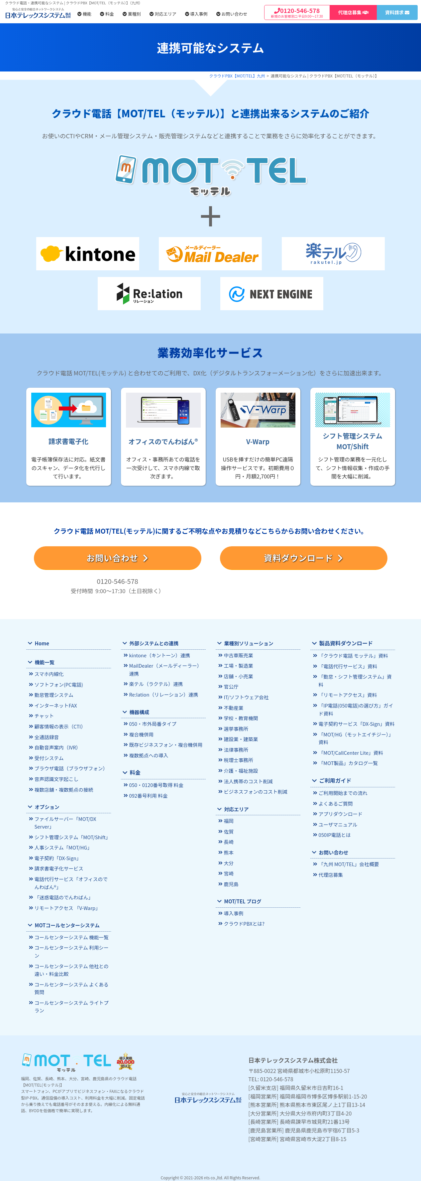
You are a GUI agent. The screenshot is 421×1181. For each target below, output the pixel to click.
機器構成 (139, 711)
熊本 (228, 849)
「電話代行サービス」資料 (347, 665)
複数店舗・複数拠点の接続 (63, 787)
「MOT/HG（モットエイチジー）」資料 (354, 729)
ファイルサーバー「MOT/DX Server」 (64, 820)
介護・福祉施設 (240, 768)
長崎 (228, 839)
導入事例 (196, 14)
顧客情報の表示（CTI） (59, 725)
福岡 (228, 818)
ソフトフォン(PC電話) (58, 684)
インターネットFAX (55, 705)
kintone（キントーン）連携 (158, 655)
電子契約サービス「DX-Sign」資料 (355, 714)
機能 (84, 14)
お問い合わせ (232, 14)
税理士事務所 (238, 758)
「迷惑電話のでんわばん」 (63, 894)
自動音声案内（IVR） (57, 746)
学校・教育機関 (240, 717)
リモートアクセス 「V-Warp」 (66, 904)
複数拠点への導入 (148, 753)
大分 (228, 859)
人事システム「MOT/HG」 (62, 845)
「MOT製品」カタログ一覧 (347, 753)
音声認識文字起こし (55, 777)
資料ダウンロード (303, 558)
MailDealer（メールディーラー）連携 (167, 669)
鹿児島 (231, 880)
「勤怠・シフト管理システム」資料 (356, 676)
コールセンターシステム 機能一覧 (70, 933)
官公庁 (231, 686)
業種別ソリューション (248, 643)
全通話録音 (46, 735)
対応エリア (163, 14)
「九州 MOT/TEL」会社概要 (347, 853)
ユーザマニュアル (337, 813)
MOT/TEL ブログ (242, 897)
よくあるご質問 (335, 793)
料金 (107, 14)
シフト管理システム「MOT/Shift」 (71, 834)
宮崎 (228, 870)
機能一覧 (44, 662)
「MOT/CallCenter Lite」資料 (349, 742)
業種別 (132, 14)
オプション (47, 804)
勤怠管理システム (53, 694)
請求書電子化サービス (58, 865)
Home (42, 643)
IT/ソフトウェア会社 (245, 696)
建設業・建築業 (240, 737)
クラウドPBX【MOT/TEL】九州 (237, 75)
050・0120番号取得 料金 (155, 783)
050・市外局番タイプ (152, 723)
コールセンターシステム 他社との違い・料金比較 (70, 966)
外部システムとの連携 (153, 643)
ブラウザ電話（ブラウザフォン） (70, 766)
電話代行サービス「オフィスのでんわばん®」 (72, 880)
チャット (43, 715)
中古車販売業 (238, 655)
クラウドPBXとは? (243, 920)
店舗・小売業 (238, 675)
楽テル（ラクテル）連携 (155, 683)
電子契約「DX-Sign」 (57, 855)
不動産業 (233, 706)
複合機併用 (141, 733)
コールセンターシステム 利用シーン (70, 948)
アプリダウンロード (339, 803)
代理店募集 (330, 863)
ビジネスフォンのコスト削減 (255, 789)
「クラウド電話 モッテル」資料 (352, 655)
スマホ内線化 (48, 674)
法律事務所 (236, 747)
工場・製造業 (238, 665)
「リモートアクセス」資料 (346, 686)
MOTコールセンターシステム (66, 921)
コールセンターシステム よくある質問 (70, 984)
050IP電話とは (334, 824)
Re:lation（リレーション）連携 (162, 693)
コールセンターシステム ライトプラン (70, 1001)
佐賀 (228, 829)
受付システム (48, 756)
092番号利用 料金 (147, 793)
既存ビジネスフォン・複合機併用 (165, 743)
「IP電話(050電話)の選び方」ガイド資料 (354, 700)
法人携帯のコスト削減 (247, 779)
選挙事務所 (236, 727)
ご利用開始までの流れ (342, 782)
